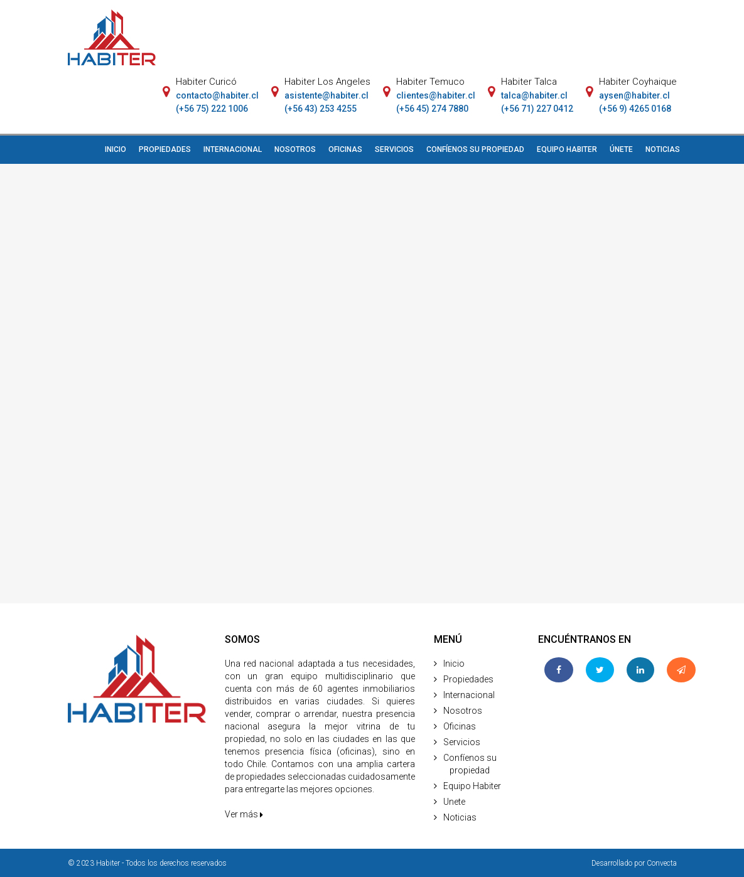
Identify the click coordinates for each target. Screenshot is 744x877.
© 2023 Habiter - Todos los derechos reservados (147, 863)
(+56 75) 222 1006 (212, 109)
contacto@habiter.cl (217, 95)
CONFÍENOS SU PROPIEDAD (475, 149)
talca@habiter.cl (534, 95)
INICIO (115, 149)
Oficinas (459, 726)
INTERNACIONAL (232, 149)
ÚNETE (621, 149)
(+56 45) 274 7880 (432, 109)
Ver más (244, 814)
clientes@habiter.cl (435, 95)
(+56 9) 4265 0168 (635, 109)
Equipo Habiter (472, 786)
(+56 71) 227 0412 (537, 109)
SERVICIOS (394, 149)
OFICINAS (345, 149)
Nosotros (462, 711)
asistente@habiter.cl (326, 95)
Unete (454, 802)
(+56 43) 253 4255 (320, 109)
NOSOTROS (295, 149)
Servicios (461, 742)
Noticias (460, 817)
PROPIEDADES (165, 149)
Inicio (454, 664)
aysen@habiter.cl (634, 95)
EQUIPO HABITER (567, 149)
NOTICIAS (662, 149)
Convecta (662, 863)
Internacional (469, 695)
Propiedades (468, 679)
